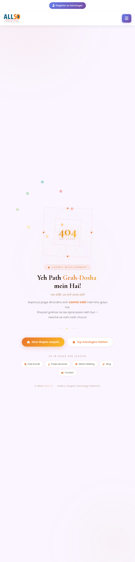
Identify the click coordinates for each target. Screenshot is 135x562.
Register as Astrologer (67, 4)
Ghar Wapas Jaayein (43, 346)
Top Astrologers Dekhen (90, 346)
